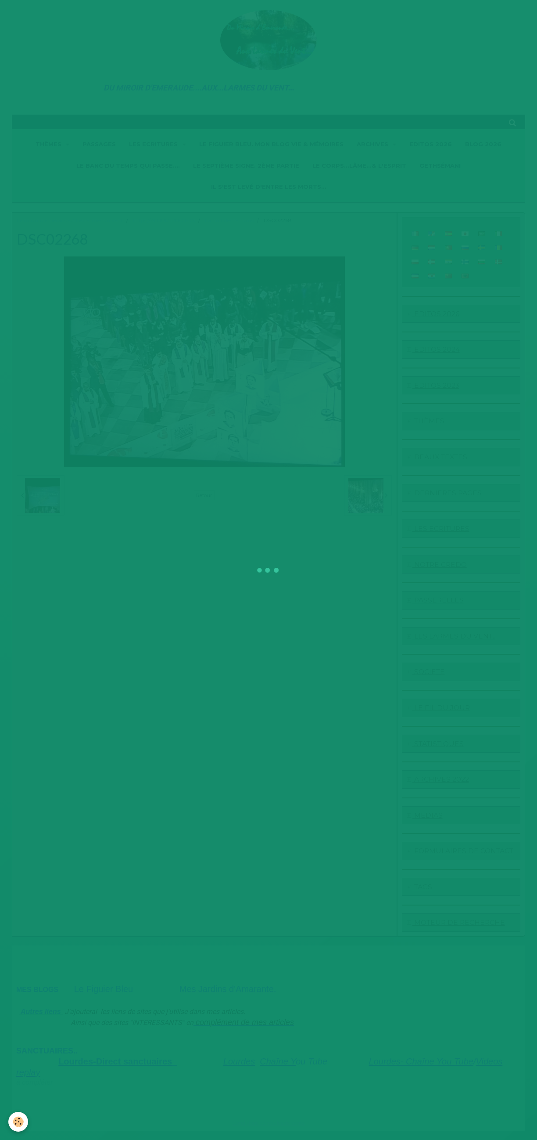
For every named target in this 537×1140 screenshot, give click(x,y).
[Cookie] (19, 1122)
